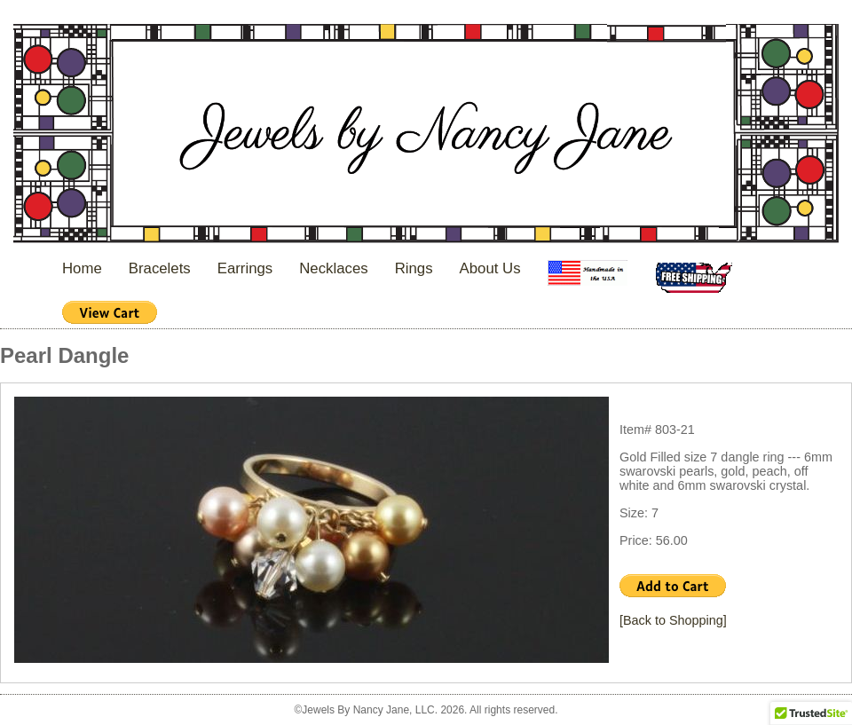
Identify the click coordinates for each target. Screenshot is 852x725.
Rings (414, 268)
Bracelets (160, 268)
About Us (490, 268)
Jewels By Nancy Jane (426, 135)
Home (82, 268)
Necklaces (333, 268)
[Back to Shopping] (673, 620)
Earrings (245, 268)
